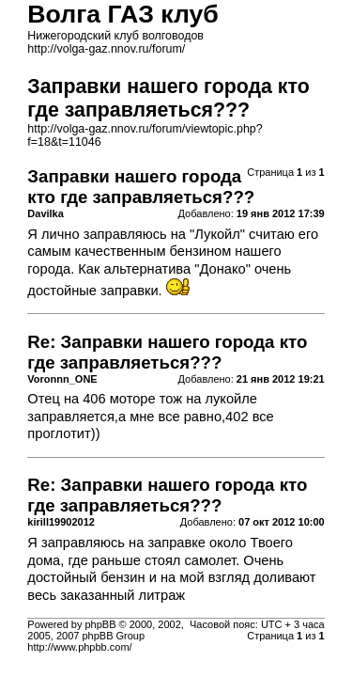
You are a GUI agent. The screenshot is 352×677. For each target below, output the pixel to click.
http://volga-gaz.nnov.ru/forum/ (106, 48)
